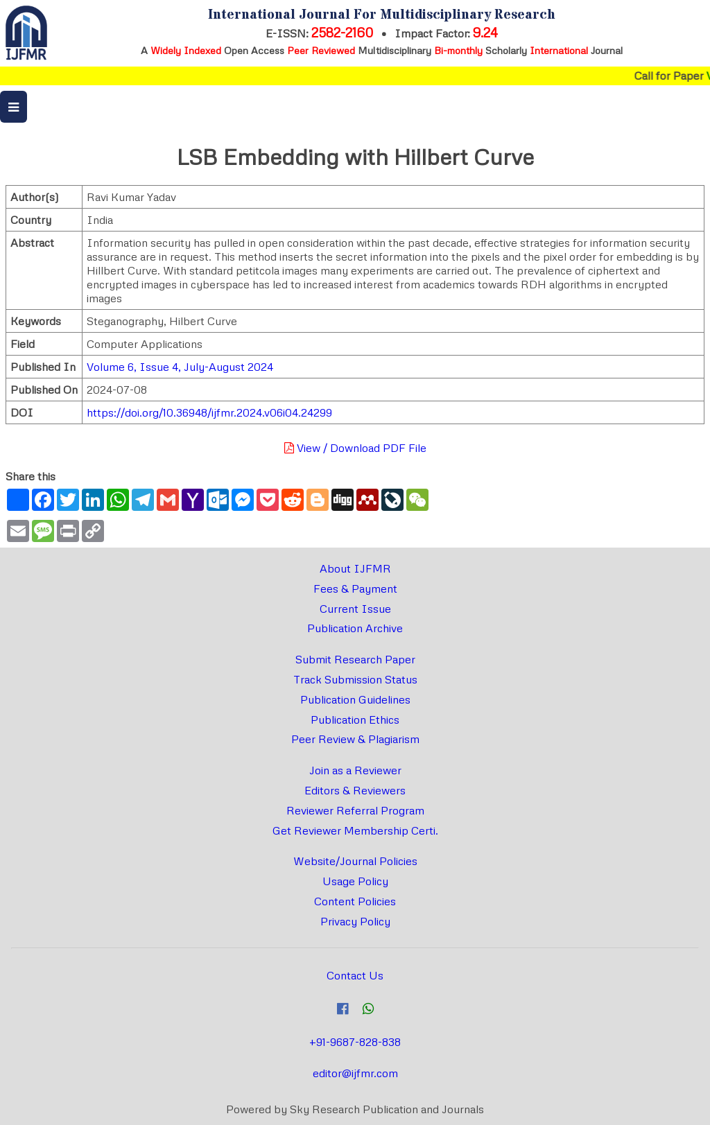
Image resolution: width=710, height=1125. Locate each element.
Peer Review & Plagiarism (355, 739)
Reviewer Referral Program (355, 810)
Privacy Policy (355, 921)
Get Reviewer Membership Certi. (355, 830)
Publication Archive (355, 628)
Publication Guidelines (355, 699)
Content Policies (355, 901)
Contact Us (355, 975)
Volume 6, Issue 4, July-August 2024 (180, 367)
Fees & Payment (355, 588)
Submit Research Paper (355, 659)
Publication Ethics (355, 719)
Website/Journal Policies (355, 861)
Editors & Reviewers (355, 790)
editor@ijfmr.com (355, 1073)
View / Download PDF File (355, 448)
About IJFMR (355, 568)
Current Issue (355, 609)
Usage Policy (355, 881)
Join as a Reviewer (355, 770)
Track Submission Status (355, 679)
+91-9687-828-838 (355, 1042)
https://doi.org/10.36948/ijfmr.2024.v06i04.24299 (209, 412)
